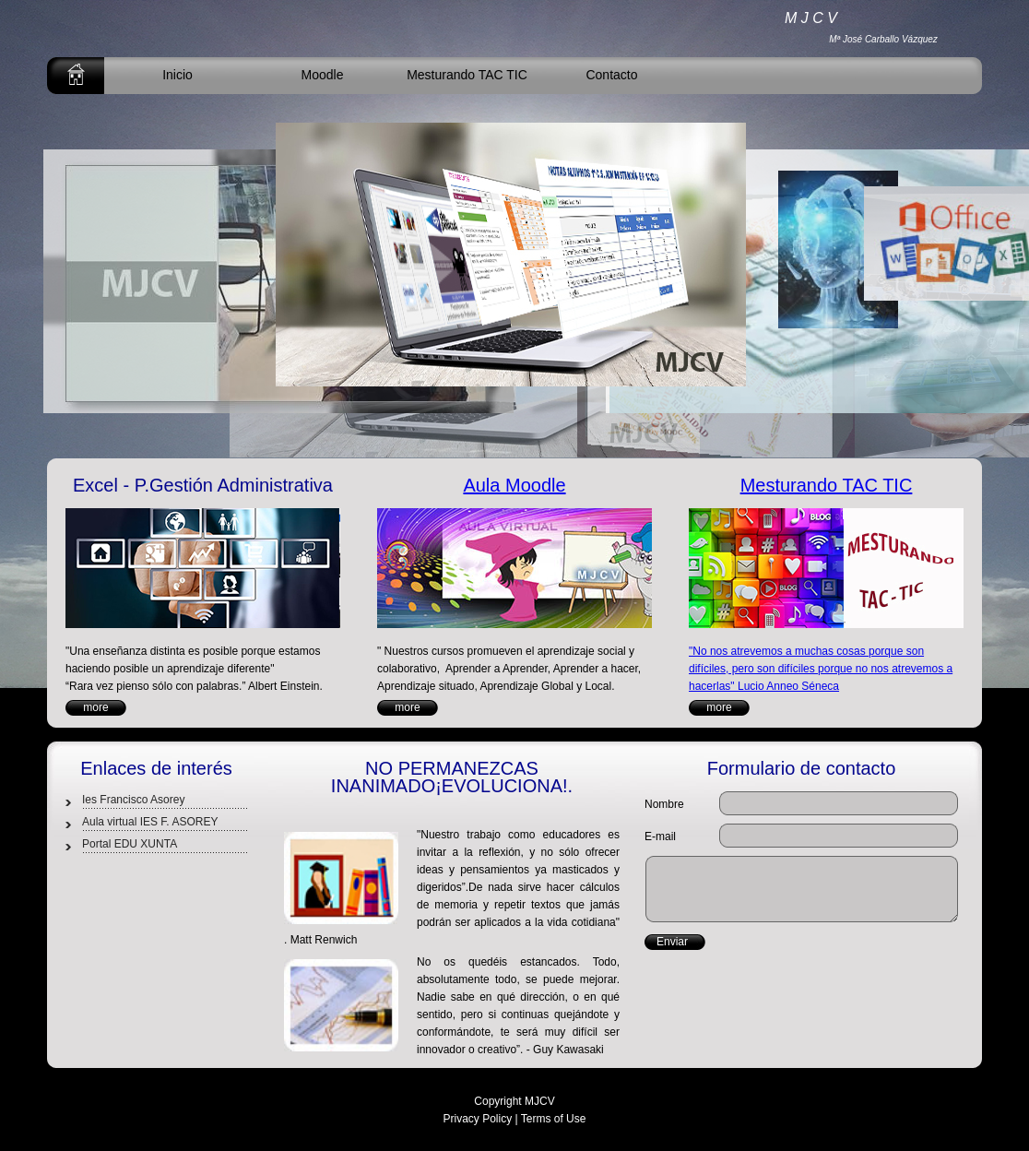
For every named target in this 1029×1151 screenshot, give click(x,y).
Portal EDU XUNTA (129, 843)
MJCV (540, 1101)
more (95, 707)
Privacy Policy (478, 1118)
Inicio (177, 74)
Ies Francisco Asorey (133, 799)
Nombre (664, 804)
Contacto (611, 74)
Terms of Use (553, 1118)
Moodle (323, 74)
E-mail (660, 836)
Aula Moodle (514, 485)
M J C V (811, 18)
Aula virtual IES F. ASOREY (150, 821)
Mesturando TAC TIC (467, 74)
